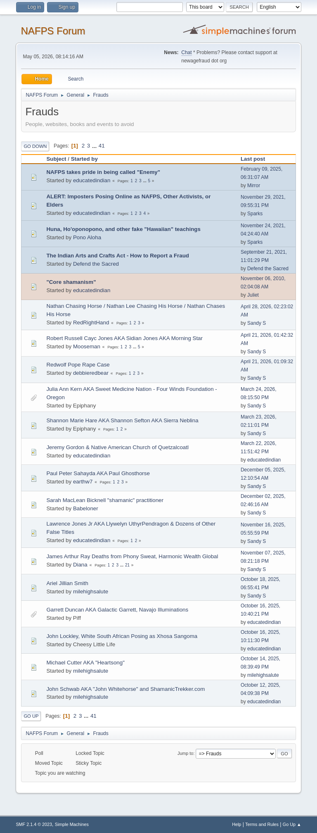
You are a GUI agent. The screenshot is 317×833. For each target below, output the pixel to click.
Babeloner (85, 508)
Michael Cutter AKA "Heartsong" (85, 662)
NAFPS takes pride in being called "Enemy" (103, 172)
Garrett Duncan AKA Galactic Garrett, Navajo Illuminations (117, 610)
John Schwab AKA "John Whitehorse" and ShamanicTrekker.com (125, 689)
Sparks (255, 214)
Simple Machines (72, 824)
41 (102, 146)
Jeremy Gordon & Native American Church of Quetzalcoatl (117, 447)
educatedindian (91, 180)
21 (127, 565)
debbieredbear (91, 373)
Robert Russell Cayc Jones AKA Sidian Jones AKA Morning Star (124, 338)
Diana (80, 565)
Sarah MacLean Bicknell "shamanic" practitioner (104, 500)
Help (236, 824)
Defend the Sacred (96, 264)
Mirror (253, 185)
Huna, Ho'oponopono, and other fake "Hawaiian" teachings (123, 229)
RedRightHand (91, 322)
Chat (186, 52)
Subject (56, 159)
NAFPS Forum (53, 30)
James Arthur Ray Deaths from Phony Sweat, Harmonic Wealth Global (132, 556)
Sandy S (256, 323)
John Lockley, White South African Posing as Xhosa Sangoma (121, 636)
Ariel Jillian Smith (67, 583)
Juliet (253, 295)
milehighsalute (90, 591)
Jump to (185, 753)
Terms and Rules (262, 824)
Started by (84, 159)
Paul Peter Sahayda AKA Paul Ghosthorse (97, 473)
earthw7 (82, 481)
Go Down (35, 146)
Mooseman (86, 346)
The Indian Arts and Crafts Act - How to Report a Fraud (117, 255)
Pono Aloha (87, 237)
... (95, 146)
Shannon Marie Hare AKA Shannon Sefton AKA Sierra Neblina (122, 420)
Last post (256, 159)
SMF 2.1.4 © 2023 (34, 824)
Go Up (31, 716)
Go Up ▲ (292, 824)
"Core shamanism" (71, 282)
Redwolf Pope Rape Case (77, 365)
